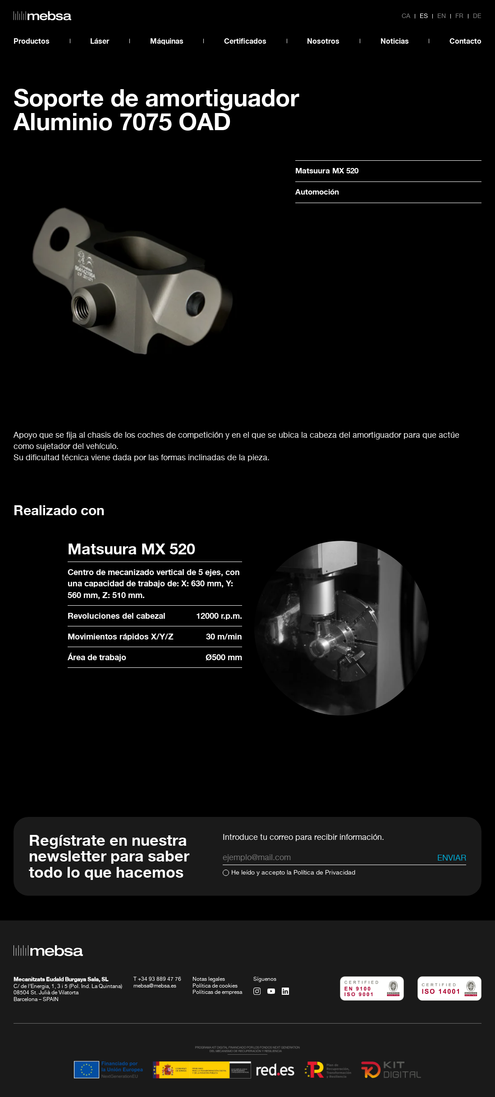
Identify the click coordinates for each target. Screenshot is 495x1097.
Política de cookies (215, 962)
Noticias (394, 40)
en (441, 16)
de (477, 16)
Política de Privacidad (324, 849)
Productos (32, 40)
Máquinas (166, 40)
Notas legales (208, 955)
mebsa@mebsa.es (154, 962)
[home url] (42, 15)
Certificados (245, 40)
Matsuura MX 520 (328, 171)
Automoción (318, 192)
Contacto (465, 40)
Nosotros (323, 40)
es (424, 16)
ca (406, 16)
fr (459, 16)
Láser (99, 40)
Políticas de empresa (217, 968)
